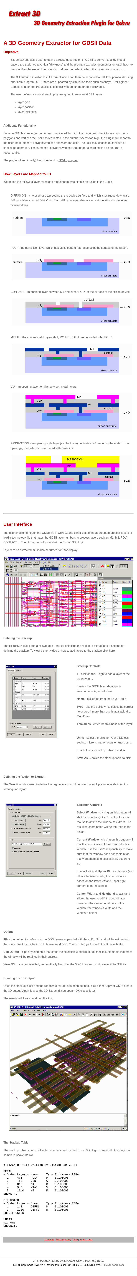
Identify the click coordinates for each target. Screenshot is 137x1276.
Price (75, 1239)
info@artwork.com (114, 1265)
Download (49, 1239)
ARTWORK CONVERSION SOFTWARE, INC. (68, 1261)
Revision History (63, 1239)
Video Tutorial (86, 1239)
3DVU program (25, 81)
